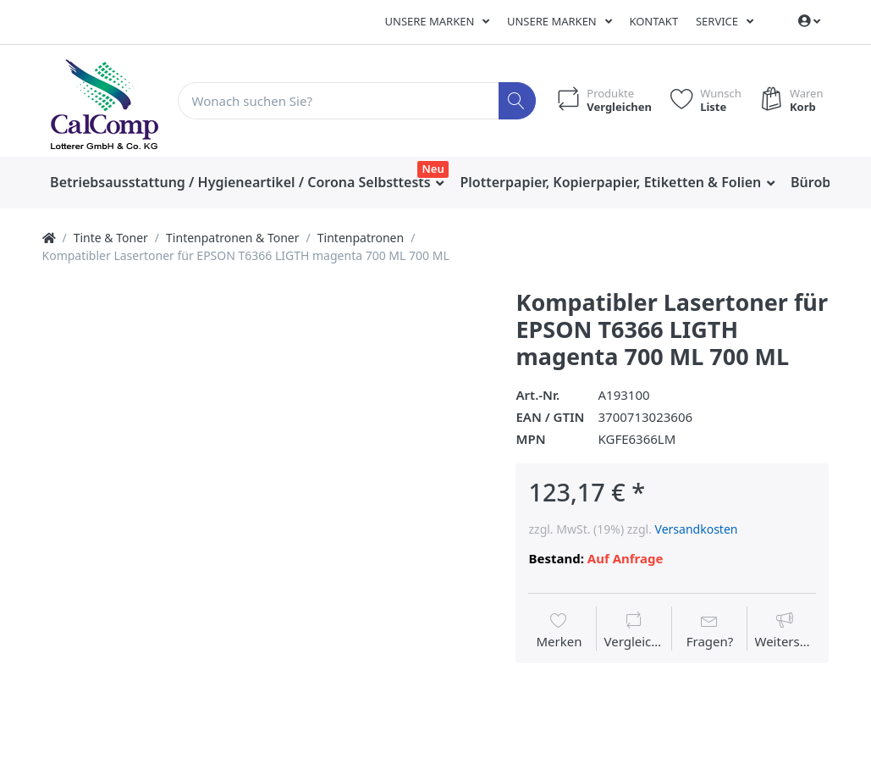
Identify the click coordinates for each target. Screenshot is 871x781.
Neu (433, 168)
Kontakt (653, 21)
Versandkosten (696, 529)
